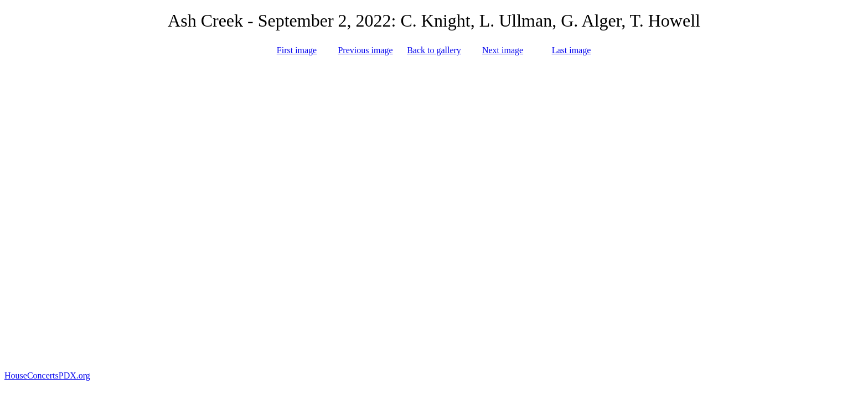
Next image (502, 50)
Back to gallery (434, 50)
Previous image (365, 50)
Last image (571, 50)
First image (297, 50)
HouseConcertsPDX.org (47, 375)
